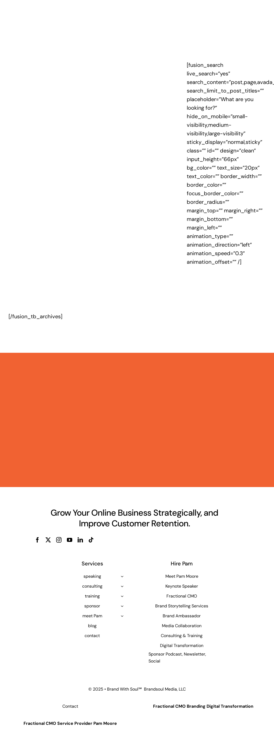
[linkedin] (80, 540)
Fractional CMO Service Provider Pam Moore (70, 723)
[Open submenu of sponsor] (122, 606)
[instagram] (59, 540)
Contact (70, 706)
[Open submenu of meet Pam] (122, 616)
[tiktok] (91, 540)
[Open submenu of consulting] (122, 586)
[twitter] (48, 540)
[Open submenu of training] (122, 596)
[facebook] (37, 540)
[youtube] (69, 540)
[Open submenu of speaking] (122, 576)
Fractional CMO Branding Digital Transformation (203, 706)
